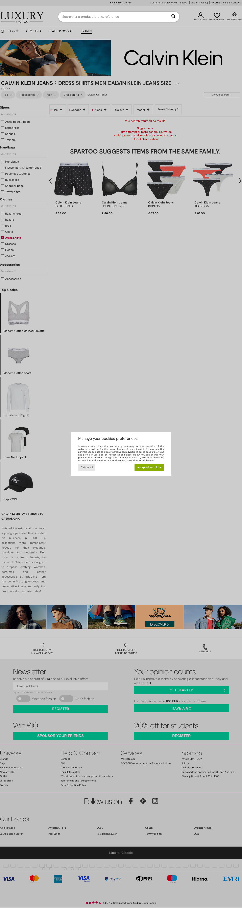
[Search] (173, 17)
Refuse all (87, 467)
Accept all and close (149, 467)
